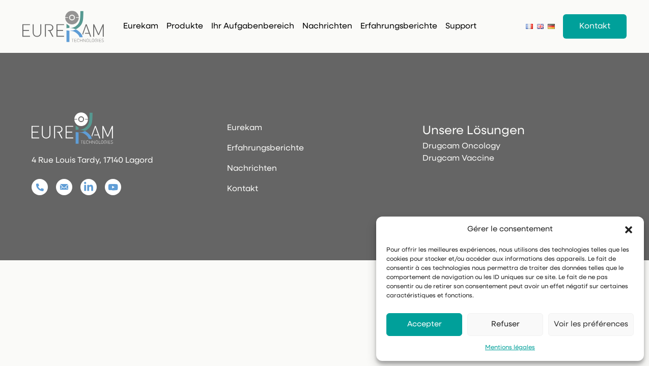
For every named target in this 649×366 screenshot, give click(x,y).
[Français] (529, 26)
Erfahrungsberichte (398, 26)
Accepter (424, 324)
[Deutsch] (551, 26)
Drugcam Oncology (461, 146)
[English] (540, 26)
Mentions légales (510, 348)
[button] (629, 230)
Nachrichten (327, 26)
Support (460, 26)
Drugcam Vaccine (458, 159)
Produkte (184, 26)
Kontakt (594, 26)
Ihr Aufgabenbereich (252, 26)
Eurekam (140, 26)
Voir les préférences (591, 324)
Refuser (505, 324)
